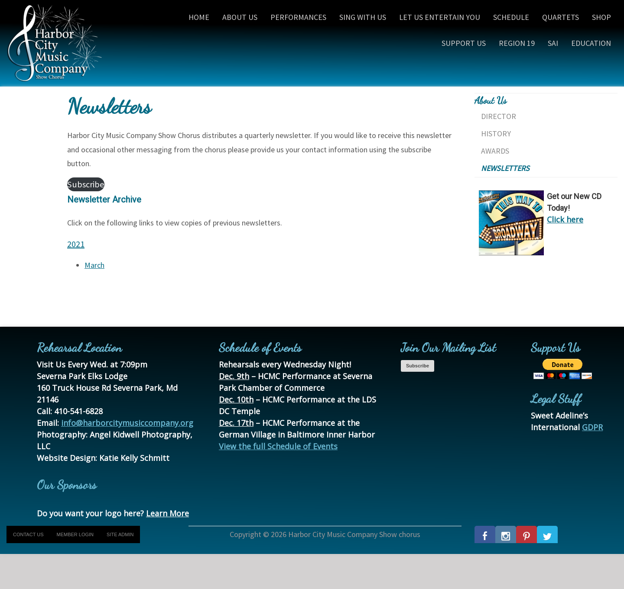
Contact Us (28, 534)
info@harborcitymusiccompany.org (127, 423)
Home (198, 17)
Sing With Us (362, 17)
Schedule (511, 17)
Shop (601, 17)
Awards (495, 151)
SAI (553, 43)
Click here (565, 219)
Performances (298, 17)
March (94, 265)
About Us (239, 17)
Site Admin (120, 534)
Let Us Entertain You (439, 17)
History (496, 133)
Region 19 (517, 43)
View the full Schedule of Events (278, 446)
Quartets (560, 17)
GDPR (592, 427)
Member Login (75, 534)
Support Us (464, 43)
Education (591, 43)
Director (498, 116)
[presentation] (66, 571)
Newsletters (505, 168)
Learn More (167, 513)
